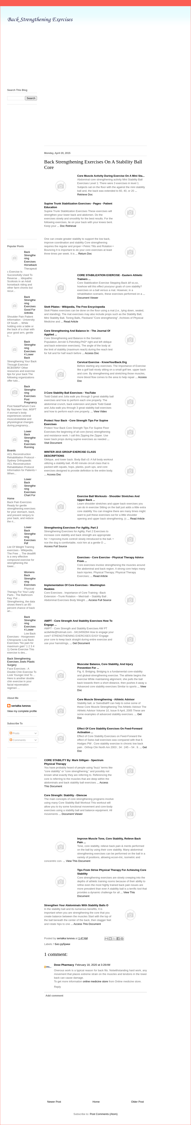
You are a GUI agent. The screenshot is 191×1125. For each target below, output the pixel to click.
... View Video (99, 411)
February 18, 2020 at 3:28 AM (92, 964)
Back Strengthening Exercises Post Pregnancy (30, 394)
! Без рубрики (62, 944)
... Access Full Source (98, 600)
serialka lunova (21, 705)
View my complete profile (22, 711)
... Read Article (69, 321)
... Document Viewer (71, 813)
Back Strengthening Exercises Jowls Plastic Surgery (21, 661)
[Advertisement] (95, 54)
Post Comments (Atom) (103, 1114)
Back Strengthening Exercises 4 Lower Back (30, 349)
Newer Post (54, 1101)
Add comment (54, 995)
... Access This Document (86, 923)
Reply (57, 986)
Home (96, 1101)
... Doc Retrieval (66, 225)
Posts (15, 733)
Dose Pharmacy (64, 964)
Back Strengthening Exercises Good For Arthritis (30, 304)
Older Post (137, 1101)
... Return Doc (83, 253)
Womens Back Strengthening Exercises (30, 578)
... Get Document (80, 643)
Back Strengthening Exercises (39, 19)
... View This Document (76, 860)
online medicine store (95, 981)
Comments (18, 740)
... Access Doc (90, 353)
